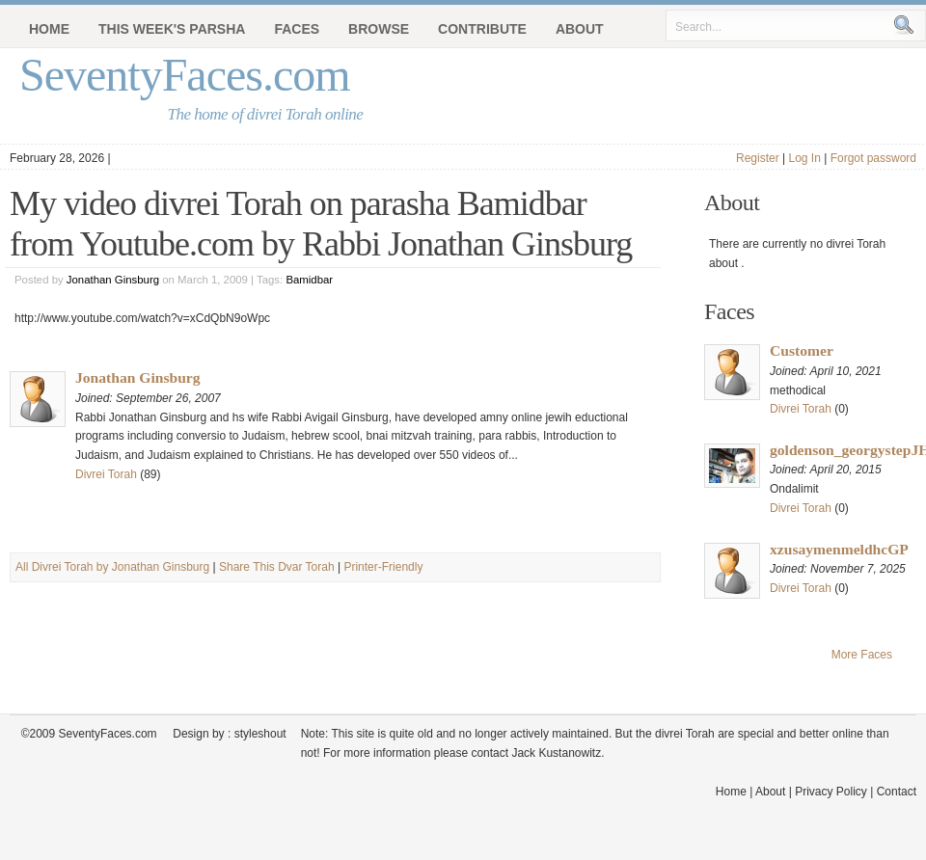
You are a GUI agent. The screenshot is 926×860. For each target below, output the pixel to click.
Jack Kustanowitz (556, 753)
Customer (801, 350)
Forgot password (873, 158)
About (580, 29)
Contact (896, 791)
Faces (296, 29)
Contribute (482, 29)
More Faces (861, 654)
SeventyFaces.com (184, 74)
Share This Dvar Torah (277, 567)
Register (757, 158)
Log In (804, 158)
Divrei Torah (106, 474)
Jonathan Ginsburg (113, 279)
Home (49, 29)
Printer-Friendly (382, 567)
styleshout (260, 733)
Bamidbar (309, 279)
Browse (378, 29)
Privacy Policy (831, 791)
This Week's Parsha (171, 29)
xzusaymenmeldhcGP (839, 549)
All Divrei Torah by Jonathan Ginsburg (112, 567)
